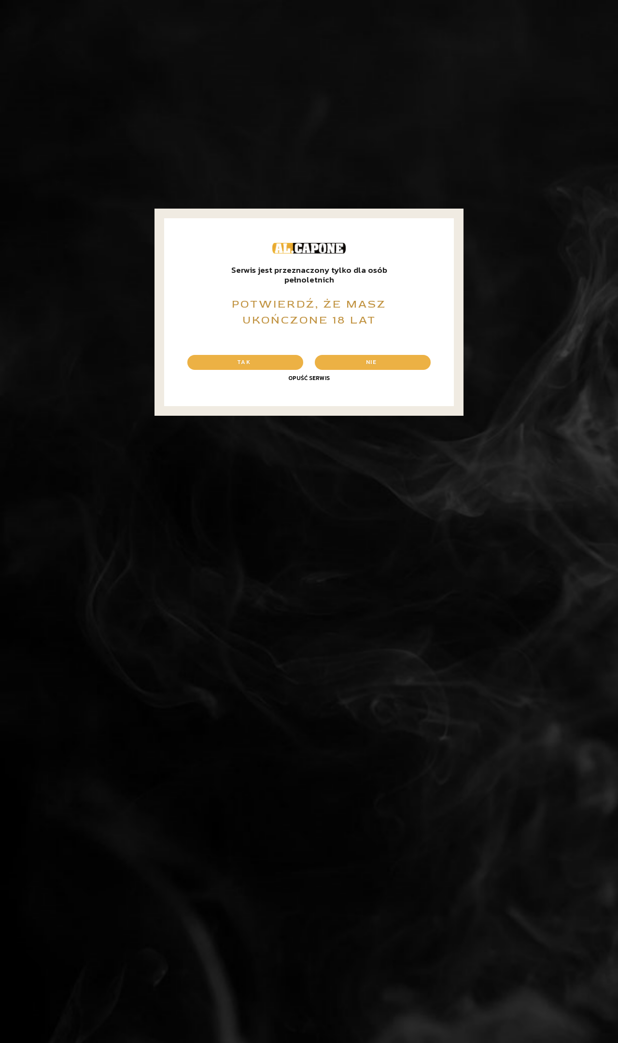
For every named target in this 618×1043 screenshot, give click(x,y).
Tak (244, 362)
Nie (371, 362)
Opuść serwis (309, 378)
